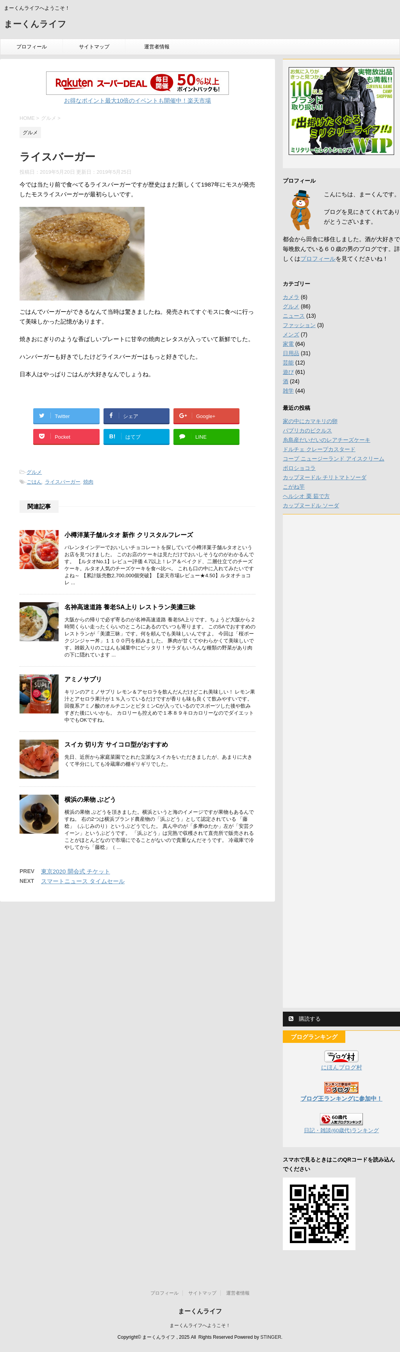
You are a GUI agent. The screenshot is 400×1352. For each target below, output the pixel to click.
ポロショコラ (299, 468)
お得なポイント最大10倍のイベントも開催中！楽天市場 (137, 100)
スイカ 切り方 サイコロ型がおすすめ (116, 744)
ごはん (34, 482)
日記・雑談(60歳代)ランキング (341, 1130)
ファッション (299, 325)
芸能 (288, 362)
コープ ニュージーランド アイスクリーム (333, 458)
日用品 (291, 353)
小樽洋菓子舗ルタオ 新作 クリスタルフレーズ (128, 535)
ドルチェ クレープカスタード (319, 449)
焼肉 (88, 482)
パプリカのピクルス (307, 430)
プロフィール (31, 47)
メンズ (291, 334)
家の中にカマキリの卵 (310, 421)
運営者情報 (157, 47)
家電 (288, 344)
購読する (305, 1019)
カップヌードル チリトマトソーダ (324, 477)
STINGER (270, 1337)
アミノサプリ (83, 679)
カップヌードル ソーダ (311, 505)
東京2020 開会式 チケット (75, 871)
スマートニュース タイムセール (83, 881)
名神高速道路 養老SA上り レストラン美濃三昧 (129, 607)
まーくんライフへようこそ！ (200, 1325)
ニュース (294, 316)
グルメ (34, 472)
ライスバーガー (62, 482)
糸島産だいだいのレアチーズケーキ (326, 440)
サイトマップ (94, 47)
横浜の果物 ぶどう (90, 799)
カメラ (291, 297)
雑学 (288, 391)
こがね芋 (294, 487)
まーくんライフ (35, 24)
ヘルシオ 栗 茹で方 (306, 496)
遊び (288, 372)
